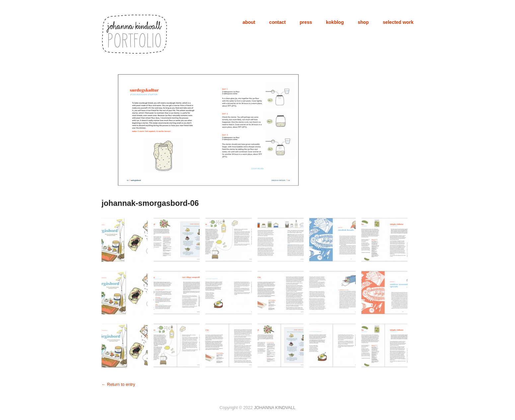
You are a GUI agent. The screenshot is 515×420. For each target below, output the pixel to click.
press (306, 22)
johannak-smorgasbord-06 (150, 203)
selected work (398, 22)
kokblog (335, 22)
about (249, 22)
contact (277, 22)
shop (363, 22)
